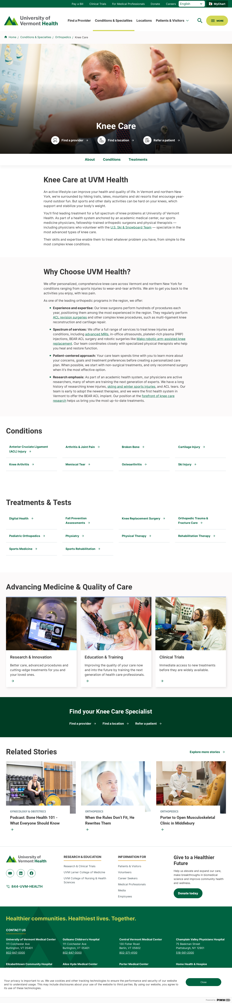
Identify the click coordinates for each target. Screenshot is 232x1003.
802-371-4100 (128, 952)
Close (203, 982)
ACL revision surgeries (70, 317)
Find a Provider (79, 20)
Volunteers (124, 872)
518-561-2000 (185, 952)
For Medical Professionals (128, 4)
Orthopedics (63, 37)
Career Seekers (127, 878)
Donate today (188, 893)
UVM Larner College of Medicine (84, 872)
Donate (155, 4)
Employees (125, 896)
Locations (144, 20)
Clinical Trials (97, 4)
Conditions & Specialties (113, 20)
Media (122, 890)
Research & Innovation (31, 657)
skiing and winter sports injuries (131, 386)
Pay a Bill (77, 4)
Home (12, 37)
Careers (171, 4)
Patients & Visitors (170, 20)
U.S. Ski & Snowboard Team (131, 227)
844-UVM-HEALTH (27, 887)
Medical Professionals (132, 884)
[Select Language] (192, 4)
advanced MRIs (96, 334)
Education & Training (104, 657)
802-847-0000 (15, 952)
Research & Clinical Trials (79, 866)
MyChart (219, 4)
